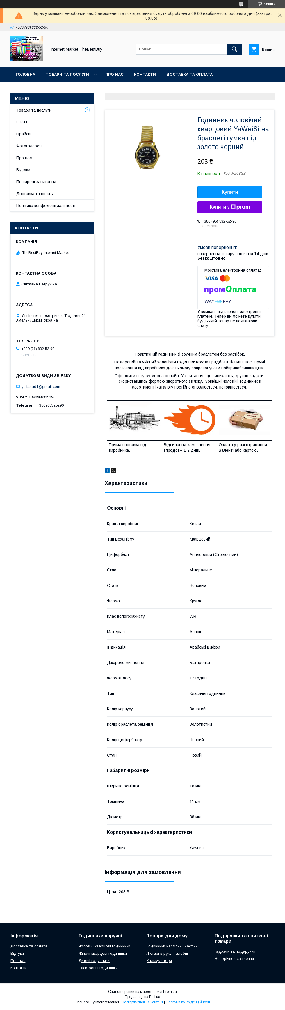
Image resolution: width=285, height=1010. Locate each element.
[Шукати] (234, 49)
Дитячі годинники (94, 960)
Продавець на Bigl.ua (142, 997)
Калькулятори (159, 960)
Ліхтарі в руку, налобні (167, 953)
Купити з (230, 207)
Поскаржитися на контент (142, 1002)
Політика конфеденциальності (45, 205)
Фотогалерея (29, 146)
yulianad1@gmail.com (41, 386)
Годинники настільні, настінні (173, 946)
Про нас (114, 74)
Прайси (23, 134)
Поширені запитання (36, 181)
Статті (22, 122)
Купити (230, 192)
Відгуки (23, 169)
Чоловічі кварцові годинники (104, 946)
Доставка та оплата (189, 74)
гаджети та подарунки (235, 951)
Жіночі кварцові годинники (103, 953)
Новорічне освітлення (234, 958)
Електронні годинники (98, 968)
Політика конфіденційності (188, 1002)
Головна (25, 74)
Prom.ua (170, 992)
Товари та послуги (67, 74)
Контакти (145, 74)
